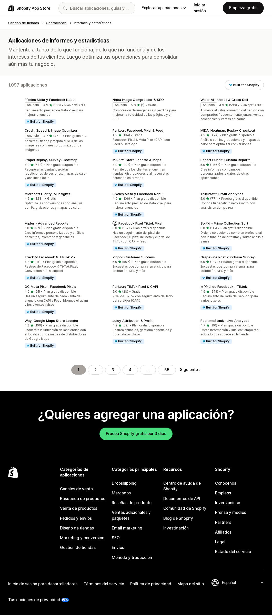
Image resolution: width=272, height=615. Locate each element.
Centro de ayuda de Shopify (182, 486)
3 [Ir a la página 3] (113, 369)
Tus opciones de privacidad (34, 599)
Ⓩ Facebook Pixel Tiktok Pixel (137, 223)
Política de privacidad (150, 583)
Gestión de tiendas (78, 547)
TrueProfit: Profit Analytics (221, 194)
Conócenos (225, 483)
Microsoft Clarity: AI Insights (47, 194)
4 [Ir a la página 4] (130, 369)
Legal (220, 541)
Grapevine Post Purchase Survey (227, 257)
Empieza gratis (243, 7)
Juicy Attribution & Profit (133, 321)
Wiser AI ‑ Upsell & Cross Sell (224, 100)
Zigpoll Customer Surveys (134, 257)
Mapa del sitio (190, 583)
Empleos (223, 493)
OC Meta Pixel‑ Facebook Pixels (50, 286)
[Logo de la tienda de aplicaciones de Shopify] (29, 8)
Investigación (176, 528)
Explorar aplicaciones (164, 7)
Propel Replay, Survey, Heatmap (51, 160)
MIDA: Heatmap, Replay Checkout (227, 130)
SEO (116, 537)
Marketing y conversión (82, 537)
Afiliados (223, 532)
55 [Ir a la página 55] (166, 369)
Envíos (118, 547)
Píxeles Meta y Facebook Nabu (50, 100)
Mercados (121, 493)
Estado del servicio (233, 551)
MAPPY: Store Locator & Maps (137, 160)
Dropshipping (124, 483)
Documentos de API (181, 498)
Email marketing (127, 528)
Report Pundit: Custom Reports (225, 160)
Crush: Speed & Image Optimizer (51, 130)
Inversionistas (228, 502)
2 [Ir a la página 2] (95, 369)
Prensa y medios (230, 512)
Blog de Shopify (178, 518)
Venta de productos (78, 508)
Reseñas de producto (132, 502)
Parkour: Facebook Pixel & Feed (138, 130)
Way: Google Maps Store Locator (51, 321)
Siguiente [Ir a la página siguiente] (190, 369)
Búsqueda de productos (82, 498)
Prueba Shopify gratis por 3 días (136, 433)
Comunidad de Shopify (184, 508)
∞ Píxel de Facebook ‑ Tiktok (223, 286)
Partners (223, 522)
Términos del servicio (104, 583)
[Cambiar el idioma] (242, 582)
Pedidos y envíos (76, 518)
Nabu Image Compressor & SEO (138, 100)
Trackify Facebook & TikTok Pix (50, 257)
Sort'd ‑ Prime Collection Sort (224, 223)
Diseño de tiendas (77, 528)
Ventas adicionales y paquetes (131, 515)
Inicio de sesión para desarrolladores (42, 583)
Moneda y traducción (132, 557)
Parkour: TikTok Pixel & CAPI (135, 286)
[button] (48, 111)
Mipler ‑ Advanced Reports (46, 223)
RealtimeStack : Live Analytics (224, 321)
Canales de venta (76, 488)
